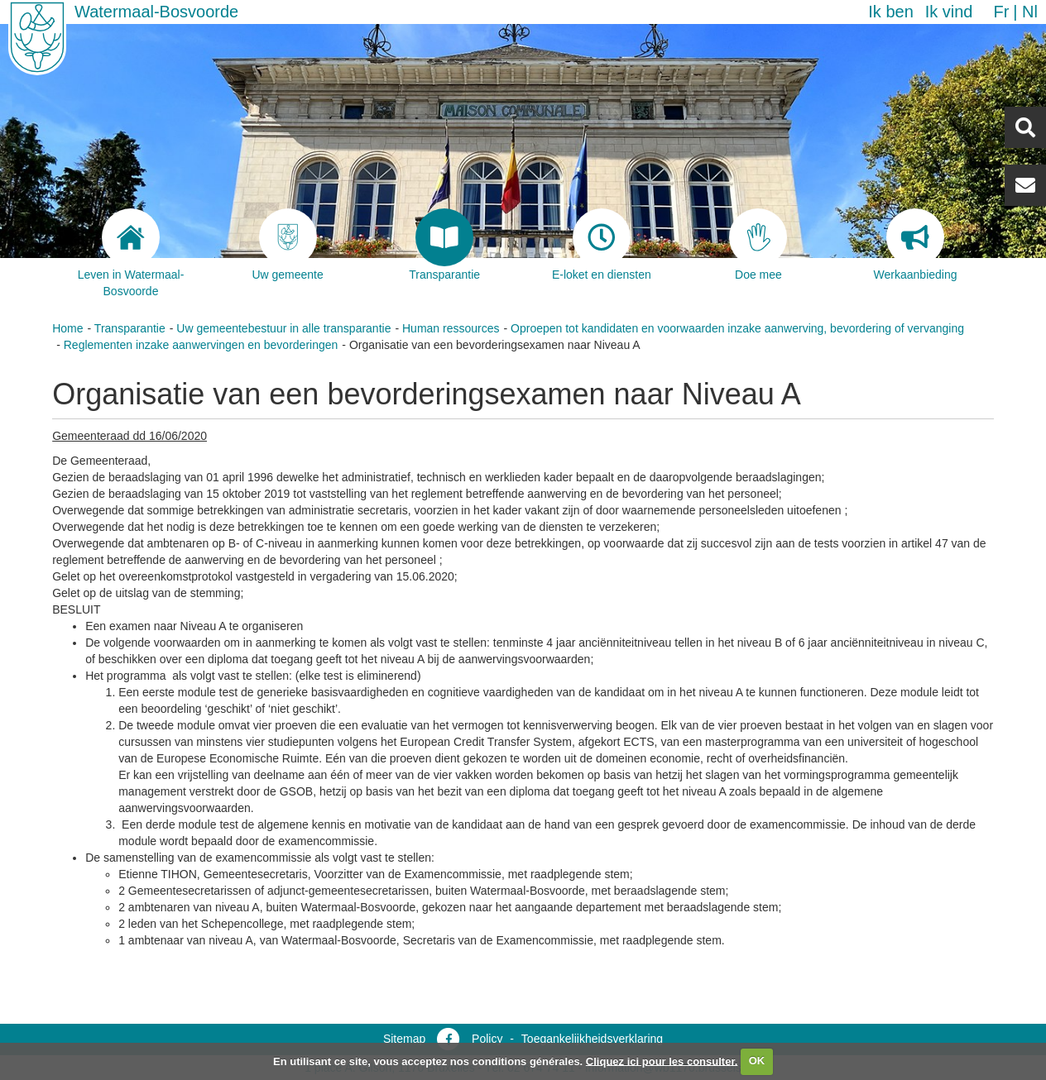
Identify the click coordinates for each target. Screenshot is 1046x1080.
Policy (487, 1038)
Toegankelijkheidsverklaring (592, 1038)
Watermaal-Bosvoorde (156, 11)
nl (1030, 11)
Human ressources (451, 328)
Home (67, 328)
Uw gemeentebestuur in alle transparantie (283, 328)
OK (757, 1060)
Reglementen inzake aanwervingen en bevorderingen (201, 344)
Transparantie (130, 328)
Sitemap (404, 1038)
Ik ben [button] (890, 11)
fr (1001, 11)
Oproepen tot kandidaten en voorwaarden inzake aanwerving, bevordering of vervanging (737, 328)
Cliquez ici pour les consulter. (662, 1060)
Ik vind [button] (949, 11)
